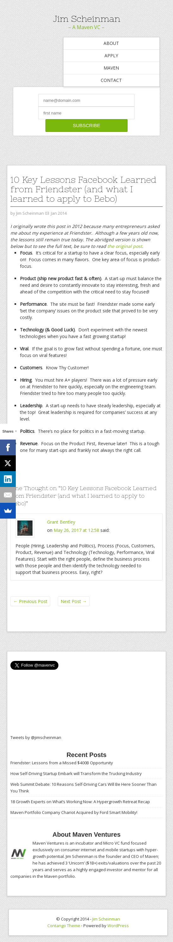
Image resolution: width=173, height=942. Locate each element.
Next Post (74, 601)
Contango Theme (63, 925)
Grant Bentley (61, 522)
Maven (111, 68)
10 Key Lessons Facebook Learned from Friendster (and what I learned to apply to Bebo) (83, 189)
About (111, 43)
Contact (111, 80)
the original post (124, 246)
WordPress (118, 925)
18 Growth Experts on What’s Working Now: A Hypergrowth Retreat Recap (80, 801)
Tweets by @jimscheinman (35, 737)
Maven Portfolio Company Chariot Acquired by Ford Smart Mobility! (73, 812)
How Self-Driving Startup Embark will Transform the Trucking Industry (76, 773)
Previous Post (30, 601)
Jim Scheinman (86, 19)
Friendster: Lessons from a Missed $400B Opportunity (61, 763)
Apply (111, 55)
